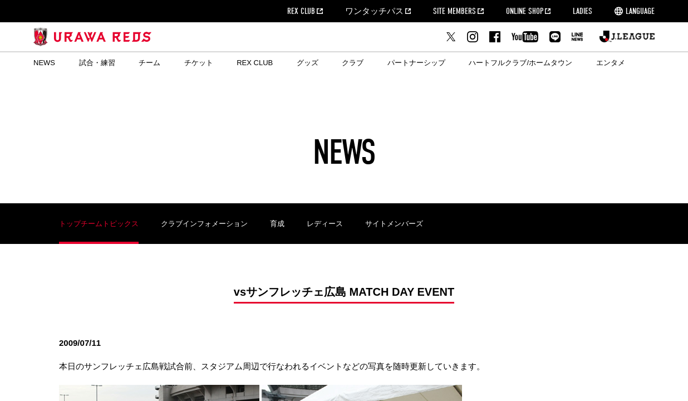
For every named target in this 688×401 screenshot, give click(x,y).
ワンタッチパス (374, 11)
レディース (325, 223)
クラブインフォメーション (204, 223)
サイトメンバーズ (394, 223)
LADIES (582, 11)
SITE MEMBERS (454, 11)
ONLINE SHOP (524, 11)
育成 (277, 223)
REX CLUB (301, 11)
